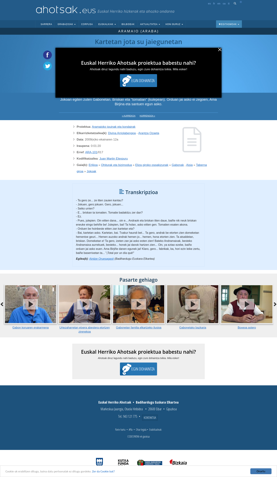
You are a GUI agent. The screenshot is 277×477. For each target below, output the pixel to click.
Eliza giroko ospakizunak (151, 165)
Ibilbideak (128, 24)
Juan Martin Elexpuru (113, 158)
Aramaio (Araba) (138, 31)
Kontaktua (150, 417)
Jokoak (91, 171)
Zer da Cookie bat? (103, 471)
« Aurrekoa (128, 116)
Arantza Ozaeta (148, 133)
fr (214, 3)
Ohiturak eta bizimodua (116, 165)
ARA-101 (91, 152)
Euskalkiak (107, 24)
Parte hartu (120, 430)
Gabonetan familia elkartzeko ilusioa (138, 327)
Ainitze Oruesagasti (101, 258)
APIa (130, 430)
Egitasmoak (229, 24)
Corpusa (87, 24)
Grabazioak (67, 24)
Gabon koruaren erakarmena (30, 327)
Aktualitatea (150, 24)
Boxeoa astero (247, 327)
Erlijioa (93, 165)
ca (224, 3)
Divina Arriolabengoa (122, 133)
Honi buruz (174, 24)
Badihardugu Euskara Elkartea (157, 402)
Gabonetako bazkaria (192, 327)
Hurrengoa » (147, 116)
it (229, 3)
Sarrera (46, 24)
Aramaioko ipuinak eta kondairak (113, 126)
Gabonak (178, 165)
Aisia (189, 165)
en (218, 3)
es (209, 3)
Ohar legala (141, 430)
